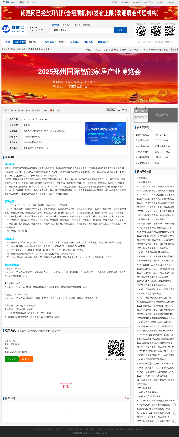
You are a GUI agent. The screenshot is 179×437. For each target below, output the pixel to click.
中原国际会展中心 (32, 136)
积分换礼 (119, 429)
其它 (157, 163)
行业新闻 (76, 25)
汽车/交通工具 (161, 135)
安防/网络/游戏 (142, 163)
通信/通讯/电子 (142, 140)
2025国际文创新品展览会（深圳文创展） (155, 326)
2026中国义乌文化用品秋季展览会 (152, 248)
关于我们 (49, 429)
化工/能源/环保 (161, 140)
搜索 (120, 30)
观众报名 (26, 359)
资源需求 (102, 42)
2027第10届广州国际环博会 (149, 396)
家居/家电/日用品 (35, 49)
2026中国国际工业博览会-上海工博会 (154, 264)
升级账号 (125, 2)
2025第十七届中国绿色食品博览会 (152, 376)
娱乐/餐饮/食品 (161, 157)
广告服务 (109, 429)
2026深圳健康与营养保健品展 (150, 219)
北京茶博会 (142, 178)
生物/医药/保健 (142, 157)
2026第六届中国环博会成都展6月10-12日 (155, 314)
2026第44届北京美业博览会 (149, 293)
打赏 (66, 386)
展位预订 (11, 359)
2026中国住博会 (144, 182)
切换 (12, 2)
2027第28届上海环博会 (147, 392)
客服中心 (172, 2)
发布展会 (111, 110)
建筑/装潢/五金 (142, 146)
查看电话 (15, 344)
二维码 (31, 2)
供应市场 (88, 42)
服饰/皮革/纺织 (142, 151)
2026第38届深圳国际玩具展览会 (151, 359)
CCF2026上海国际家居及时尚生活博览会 (155, 380)
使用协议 (69, 429)
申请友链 (139, 429)
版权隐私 (79, 429)
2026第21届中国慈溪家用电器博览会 (153, 252)
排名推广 (99, 429)
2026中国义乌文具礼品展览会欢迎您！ (154, 421)
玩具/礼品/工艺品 (162, 151)
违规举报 (129, 429)
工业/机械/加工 (142, 135)
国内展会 (56, 25)
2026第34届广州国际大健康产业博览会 (154, 322)
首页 (7, 42)
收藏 (174, 50)
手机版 (22, 2)
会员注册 (115, 2)
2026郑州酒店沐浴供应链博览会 (151, 285)
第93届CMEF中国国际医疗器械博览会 (154, 281)
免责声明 (39, 429)
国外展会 (87, 25)
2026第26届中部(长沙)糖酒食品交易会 (154, 227)
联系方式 (59, 429)
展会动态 (66, 25)
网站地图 (89, 429)
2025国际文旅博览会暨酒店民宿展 (152, 277)
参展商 (62, 42)
